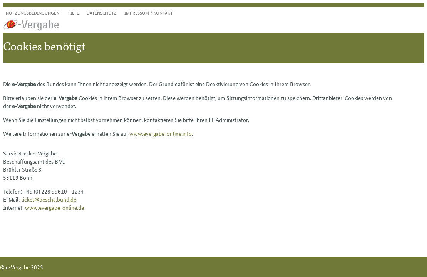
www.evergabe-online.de (54, 207)
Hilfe (73, 12)
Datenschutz (102, 12)
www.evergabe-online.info (160, 133)
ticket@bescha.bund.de (48, 199)
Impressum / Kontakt (148, 12)
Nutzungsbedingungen (32, 12)
